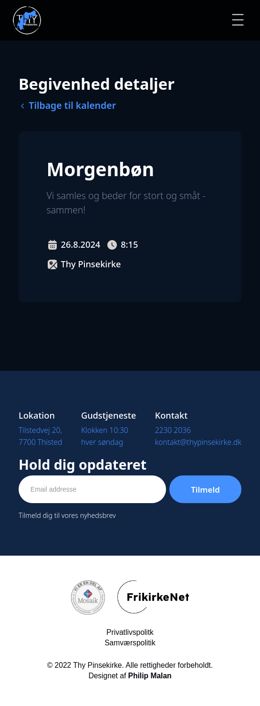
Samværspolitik (130, 643)
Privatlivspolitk (130, 632)
